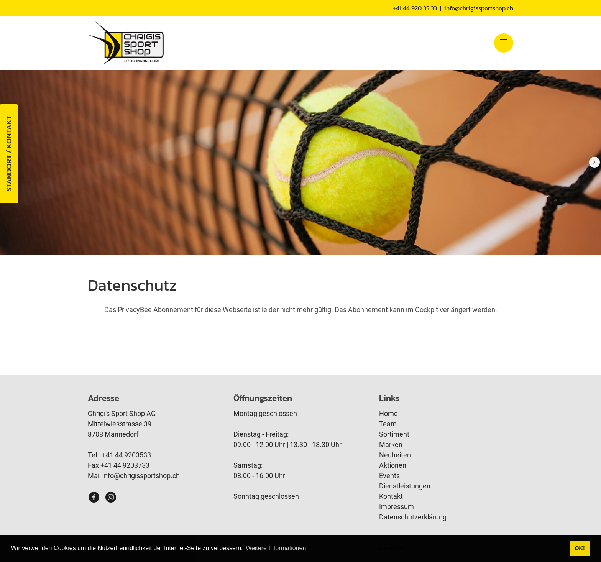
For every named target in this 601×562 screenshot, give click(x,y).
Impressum (396, 507)
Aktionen (392, 465)
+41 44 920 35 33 (415, 8)
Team (388, 424)
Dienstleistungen (404, 486)
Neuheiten (395, 455)
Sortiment (394, 434)
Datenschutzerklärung (413, 517)
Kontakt (391, 496)
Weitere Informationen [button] (276, 548)
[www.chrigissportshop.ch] (126, 43)
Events (389, 476)
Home (388, 413)
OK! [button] (580, 548)
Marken (390, 444)
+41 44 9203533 (126, 455)
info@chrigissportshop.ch (478, 8)
